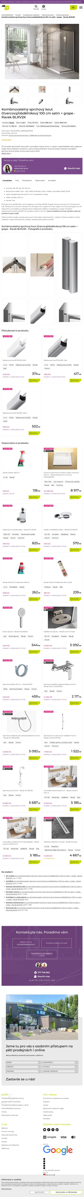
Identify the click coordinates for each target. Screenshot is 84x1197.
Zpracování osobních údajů (53, 1108)
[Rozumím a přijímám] (66, 1192)
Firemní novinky (8, 1132)
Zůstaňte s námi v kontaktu (57, 1124)
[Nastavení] (39, 1192)
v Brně (42, 954)
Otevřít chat (42, 976)
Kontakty (46, 1119)
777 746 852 (42, 972)
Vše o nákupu (50, 1094)
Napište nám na (26, 943)
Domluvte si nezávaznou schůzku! (56, 1098)
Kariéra (4, 1142)
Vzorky (4, 1112)
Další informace (6, 1189)
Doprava (46, 1102)
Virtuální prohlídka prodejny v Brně (15, 1105)
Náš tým (5, 1128)
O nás (4, 1124)
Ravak (11, 123)
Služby (5, 1094)
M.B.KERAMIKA (7, 15)
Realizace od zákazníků (10, 1145)
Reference (5, 1148)
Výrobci (4, 1138)
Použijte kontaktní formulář (56, 943)
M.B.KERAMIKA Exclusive (11, 1108)
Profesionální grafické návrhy (13, 1098)
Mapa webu (47, 1115)
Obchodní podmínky (9, 1135)
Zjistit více (6, 153)
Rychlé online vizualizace (11, 1102)
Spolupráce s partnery (10, 1115)
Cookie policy (48, 1112)
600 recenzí (55, 1170)
